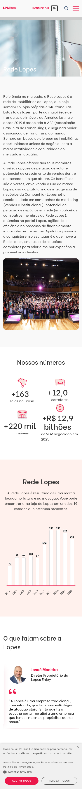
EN (54, 8)
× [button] (78, 747)
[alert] (41, 766)
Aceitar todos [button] (21, 780)
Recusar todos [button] (59, 780)
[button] (41, 772)
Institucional (40, 8)
